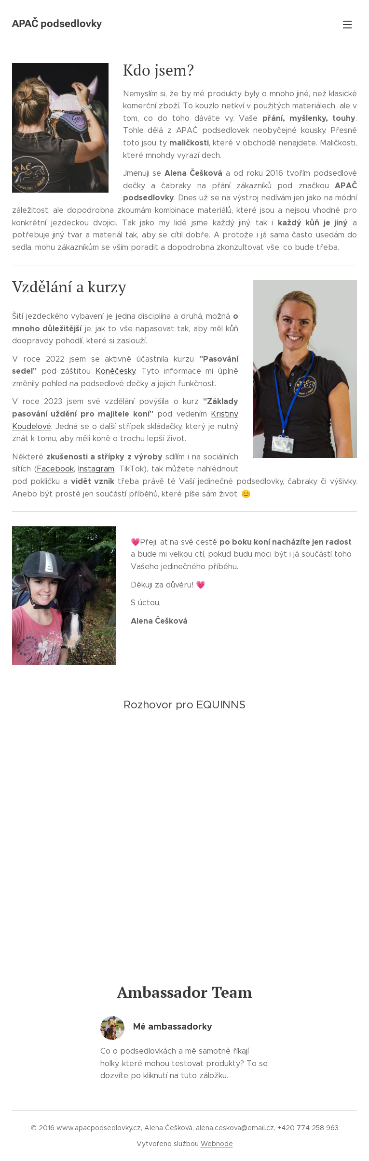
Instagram (96, 468)
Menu (347, 24)
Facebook (55, 468)
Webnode (217, 1143)
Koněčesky (115, 371)
